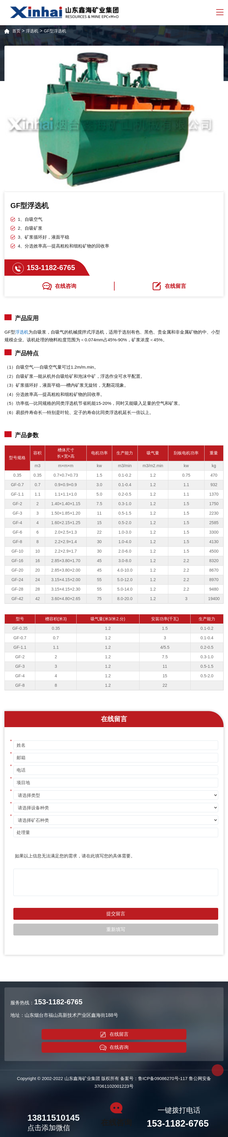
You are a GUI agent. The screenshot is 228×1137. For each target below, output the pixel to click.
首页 (16, 30)
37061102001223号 (114, 1086)
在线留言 (114, 1035)
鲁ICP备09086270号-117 (163, 1078)
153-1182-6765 (51, 268)
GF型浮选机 (55, 30)
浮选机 (32, 30)
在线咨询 (114, 1048)
